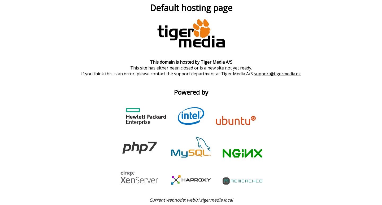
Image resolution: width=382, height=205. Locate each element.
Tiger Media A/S (216, 62)
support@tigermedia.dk (277, 74)
